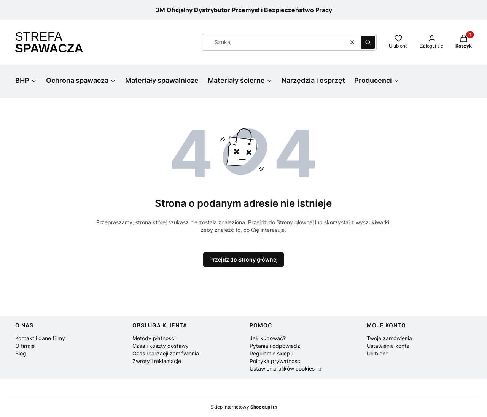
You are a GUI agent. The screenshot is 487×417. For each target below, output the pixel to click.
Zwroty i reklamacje (156, 361)
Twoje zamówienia (389, 338)
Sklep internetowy (241, 407)
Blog (20, 353)
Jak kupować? (268, 338)
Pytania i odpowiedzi (275, 345)
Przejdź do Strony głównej (243, 259)
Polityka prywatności (275, 361)
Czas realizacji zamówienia (165, 353)
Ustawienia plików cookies (283, 368)
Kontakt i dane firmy (40, 338)
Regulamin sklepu (271, 353)
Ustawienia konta (388, 345)
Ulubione (377, 353)
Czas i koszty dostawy (160, 345)
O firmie (25, 345)
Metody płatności (153, 338)
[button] (368, 42)
